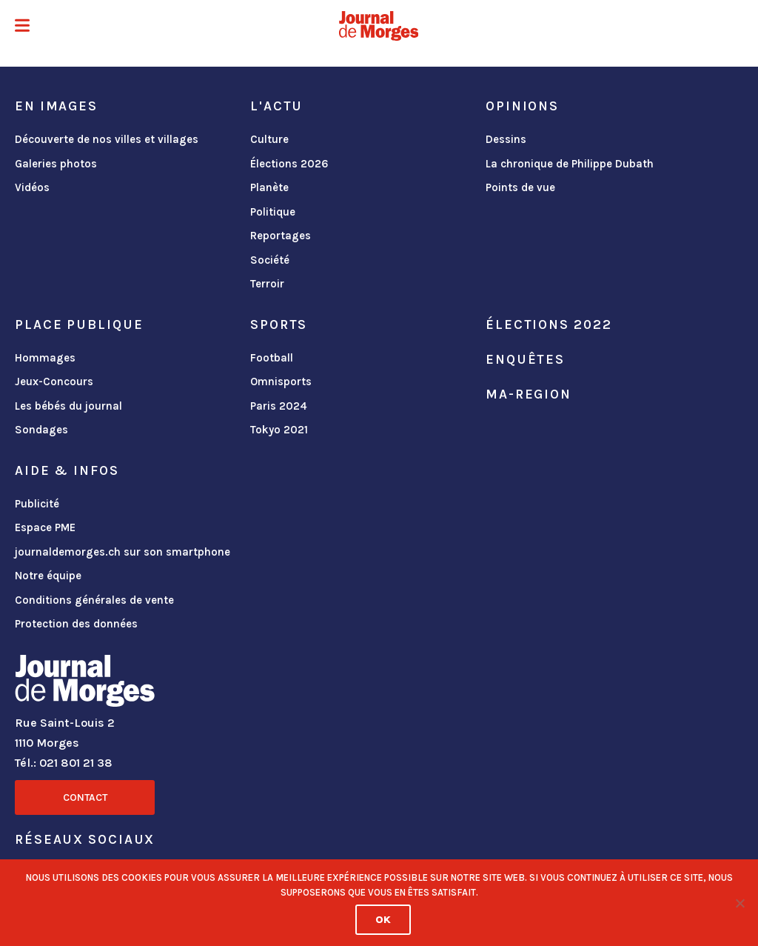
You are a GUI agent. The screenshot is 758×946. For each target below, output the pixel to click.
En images (56, 106)
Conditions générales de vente (94, 600)
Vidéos (32, 187)
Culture (269, 139)
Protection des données (76, 623)
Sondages (41, 429)
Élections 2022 (548, 324)
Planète (269, 187)
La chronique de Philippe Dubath (570, 163)
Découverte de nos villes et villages (106, 139)
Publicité (37, 503)
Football (271, 357)
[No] (739, 903)
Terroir (267, 283)
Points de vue (520, 187)
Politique (272, 212)
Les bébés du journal (68, 406)
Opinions (522, 106)
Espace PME (45, 527)
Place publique (79, 324)
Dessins (506, 139)
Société (269, 260)
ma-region (528, 394)
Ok (383, 919)
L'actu (276, 106)
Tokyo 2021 (279, 429)
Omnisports (281, 381)
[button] (22, 27)
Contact (85, 797)
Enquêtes (525, 359)
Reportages (280, 235)
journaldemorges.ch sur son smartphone (122, 552)
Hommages (45, 357)
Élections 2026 (289, 163)
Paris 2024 (278, 406)
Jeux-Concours (54, 381)
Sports (278, 324)
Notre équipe (48, 575)
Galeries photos (56, 163)
